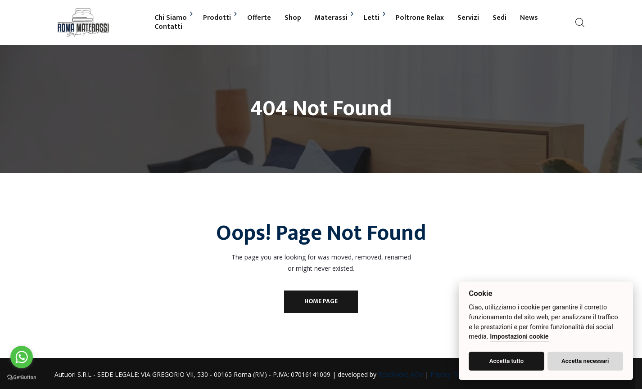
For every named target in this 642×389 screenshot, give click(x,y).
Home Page (321, 301)
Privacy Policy (453, 374)
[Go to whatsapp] (21, 357)
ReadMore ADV (403, 374)
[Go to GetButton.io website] (21, 377)
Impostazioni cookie (519, 336)
